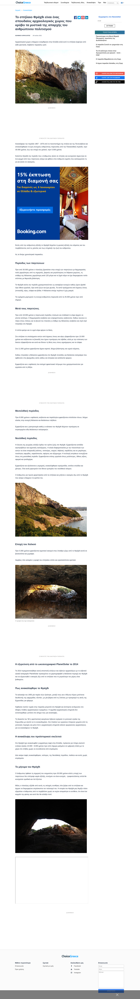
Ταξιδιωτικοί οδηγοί (51, 2)
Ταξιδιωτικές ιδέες (77, 2)
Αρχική (17, 10)
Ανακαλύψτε (91, 2)
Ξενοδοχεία (65, 2)
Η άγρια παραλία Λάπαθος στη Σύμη (109, 63)
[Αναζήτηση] (118, 3)
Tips (99, 2)
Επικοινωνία (19, 966)
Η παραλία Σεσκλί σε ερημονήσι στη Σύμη (109, 45)
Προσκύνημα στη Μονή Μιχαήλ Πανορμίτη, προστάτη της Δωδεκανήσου (107, 38)
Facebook (77, 966)
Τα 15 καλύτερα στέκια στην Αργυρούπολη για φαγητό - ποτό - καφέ (108, 53)
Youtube (77, 969)
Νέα (104, 2)
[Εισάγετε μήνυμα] (111, 979)
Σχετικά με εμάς (48, 966)
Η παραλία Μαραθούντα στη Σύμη (108, 59)
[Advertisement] (51, 123)
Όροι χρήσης (19, 969)
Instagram (77, 972)
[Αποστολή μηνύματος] (110, 25)
